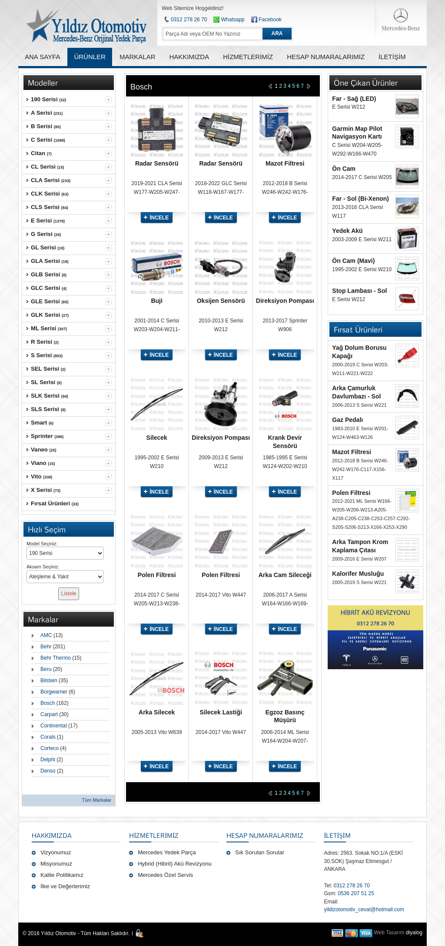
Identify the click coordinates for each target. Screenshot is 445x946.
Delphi (47, 760)
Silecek (156, 437)
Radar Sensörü (157, 163)
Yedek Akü (347, 230)
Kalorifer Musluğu (358, 573)
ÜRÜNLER (90, 56)
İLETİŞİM (337, 835)
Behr (45, 647)
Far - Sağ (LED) (354, 98)
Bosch (47, 703)
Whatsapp (228, 20)
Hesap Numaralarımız (264, 835)
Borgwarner (53, 692)
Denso (48, 771)
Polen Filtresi (157, 574)
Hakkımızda (52, 835)
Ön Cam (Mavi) (353, 260)
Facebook (270, 20)
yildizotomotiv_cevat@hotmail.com (364, 909)
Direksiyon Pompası (285, 300)
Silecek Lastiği (221, 712)
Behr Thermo (55, 658)
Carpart (49, 714)
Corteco (49, 748)
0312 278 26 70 (189, 20)
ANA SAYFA (42, 56)
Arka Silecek (157, 712)
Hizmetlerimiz (154, 835)
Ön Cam (343, 168)
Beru (45, 669)
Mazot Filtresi (285, 163)
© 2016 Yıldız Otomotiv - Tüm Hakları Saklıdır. (76, 933)
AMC (46, 635)
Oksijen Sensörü (221, 300)
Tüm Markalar (96, 800)
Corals (48, 737)
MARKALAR (138, 56)
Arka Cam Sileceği (285, 574)
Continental (53, 726)
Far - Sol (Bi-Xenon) (360, 198)
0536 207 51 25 (356, 893)
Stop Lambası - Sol (359, 290)
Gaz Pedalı (347, 419)
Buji (156, 300)
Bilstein (48, 680)
